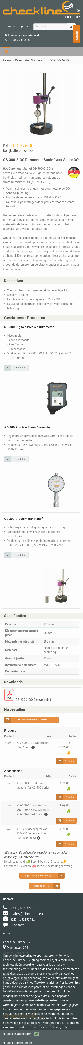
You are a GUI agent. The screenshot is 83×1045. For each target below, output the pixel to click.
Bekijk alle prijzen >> (17, 151)
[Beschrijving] (33, 754)
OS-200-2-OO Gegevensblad (34, 706)
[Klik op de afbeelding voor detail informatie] (16, 368)
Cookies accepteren (23, 1034)
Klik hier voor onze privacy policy (48, 1027)
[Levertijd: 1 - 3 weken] (68, 760)
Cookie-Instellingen (19, 1043)
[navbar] (6, 51)
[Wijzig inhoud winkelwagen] (42, 884)
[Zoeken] (71, 26)
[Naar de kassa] (44, 894)
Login (11, 26)
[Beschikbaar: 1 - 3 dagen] (68, 796)
